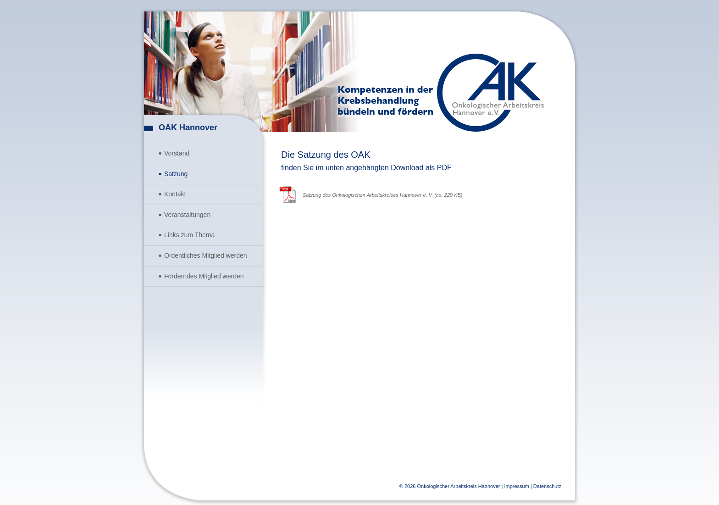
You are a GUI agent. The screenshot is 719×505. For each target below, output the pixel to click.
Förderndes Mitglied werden (204, 276)
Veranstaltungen (187, 214)
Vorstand (176, 153)
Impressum (516, 486)
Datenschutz (547, 486)
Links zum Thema (189, 235)
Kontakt (175, 194)
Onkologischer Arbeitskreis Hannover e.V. (490, 93)
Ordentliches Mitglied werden (205, 255)
